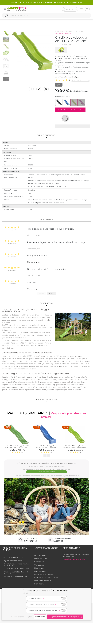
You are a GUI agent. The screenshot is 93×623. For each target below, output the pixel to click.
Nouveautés (39, 568)
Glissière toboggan (63, 33)
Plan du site (39, 584)
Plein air (79, 31)
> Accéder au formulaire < (75, 559)
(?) (44, 598)
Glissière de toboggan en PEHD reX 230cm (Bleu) (46, 447)
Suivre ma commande (13, 557)
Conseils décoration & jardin (46, 577)
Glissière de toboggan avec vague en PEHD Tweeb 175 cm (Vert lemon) (75, 448)
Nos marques (40, 571)
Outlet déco (39, 565)
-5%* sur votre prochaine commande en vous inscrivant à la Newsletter (46, 463)
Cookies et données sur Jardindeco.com (46, 590)
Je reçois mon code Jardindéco (46, 471)
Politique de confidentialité (15, 576)
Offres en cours (40, 558)
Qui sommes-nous (42, 555)
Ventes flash (39, 561)
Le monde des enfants (64, 31)
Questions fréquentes (13, 560)
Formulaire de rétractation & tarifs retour (16, 564)
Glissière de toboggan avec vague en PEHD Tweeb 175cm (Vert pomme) (17, 448)
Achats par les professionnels (16, 568)
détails (27, 593)
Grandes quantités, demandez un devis (16, 572)
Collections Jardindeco (44, 574)
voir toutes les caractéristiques (67, 77)
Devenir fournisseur (42, 580)
